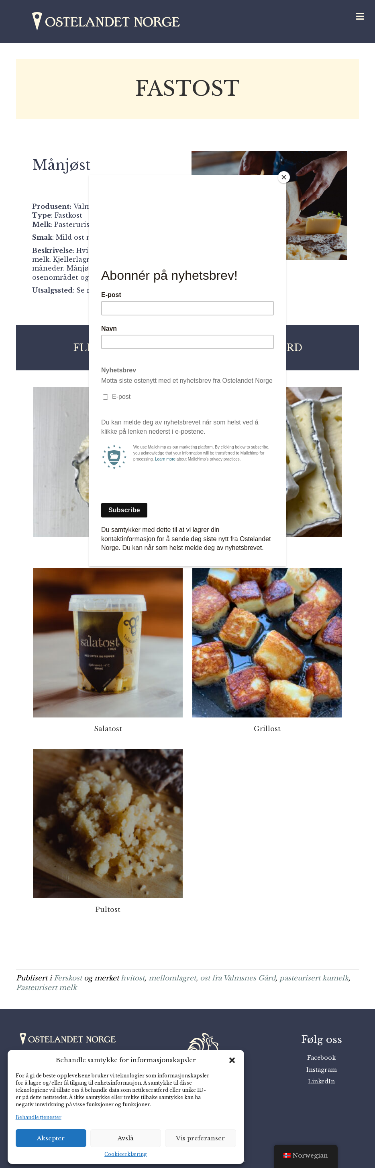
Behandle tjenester (38, 1117)
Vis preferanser (200, 1138)
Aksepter (51, 1138)
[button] (232, 1060)
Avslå (126, 1138)
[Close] (284, 177)
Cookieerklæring (125, 1154)
